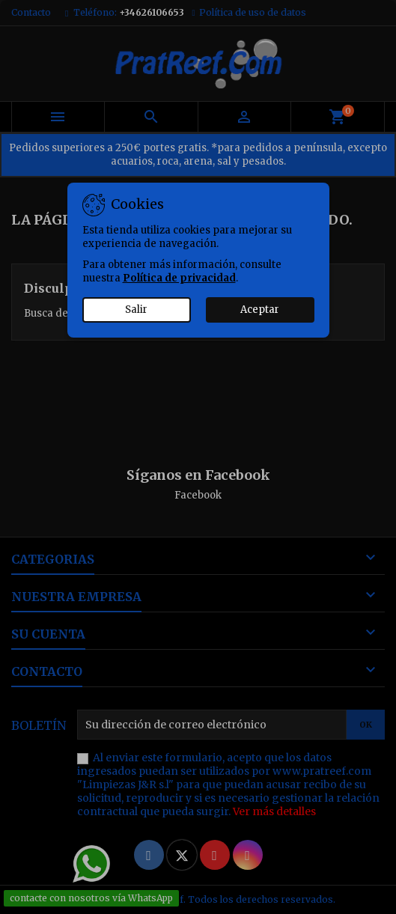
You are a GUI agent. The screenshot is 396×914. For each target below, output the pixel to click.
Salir (136, 309)
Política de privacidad (179, 278)
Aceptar (259, 309)
